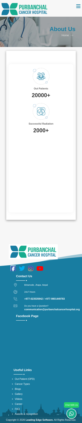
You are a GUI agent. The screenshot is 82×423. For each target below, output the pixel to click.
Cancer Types (22, 384)
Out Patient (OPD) (25, 379)
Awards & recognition (26, 414)
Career (18, 404)
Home (65, 35)
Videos (18, 399)
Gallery (19, 394)
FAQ (17, 409)
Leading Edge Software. (39, 420)
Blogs (18, 389)
